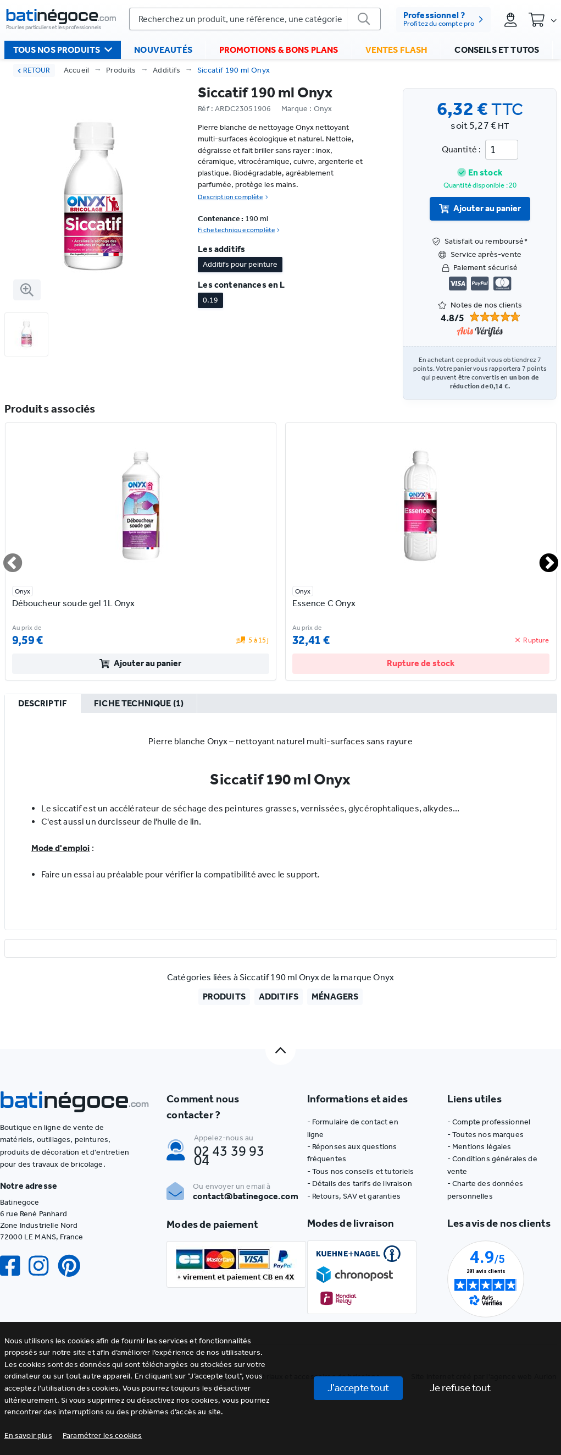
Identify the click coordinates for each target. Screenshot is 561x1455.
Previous (6, 558)
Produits (121, 70)
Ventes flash (396, 50)
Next (542, 558)
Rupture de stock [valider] (421, 663)
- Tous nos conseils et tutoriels (360, 1171)
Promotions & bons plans (278, 50)
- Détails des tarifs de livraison (359, 1183)
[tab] (43, 704)
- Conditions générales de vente (492, 1165)
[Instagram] (43, 1266)
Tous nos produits (63, 49)
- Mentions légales (479, 1146)
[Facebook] (14, 1266)
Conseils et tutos (496, 50)
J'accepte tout (358, 1387)
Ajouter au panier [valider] (480, 208)
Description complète (233, 197)
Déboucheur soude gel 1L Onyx (73, 603)
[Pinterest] (74, 1266)
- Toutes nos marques (485, 1134)
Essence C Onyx (324, 603)
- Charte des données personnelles (485, 1189)
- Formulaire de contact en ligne (352, 1128)
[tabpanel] (281, 821)
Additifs (167, 70)
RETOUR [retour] (34, 70)
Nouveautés (163, 50)
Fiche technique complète (239, 230)
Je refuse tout (460, 1387)
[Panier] (542, 19)
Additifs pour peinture (240, 264)
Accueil (77, 70)
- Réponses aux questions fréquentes (352, 1152)
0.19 (210, 300)
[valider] (364, 19)
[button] (102, 1435)
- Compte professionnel (489, 1122)
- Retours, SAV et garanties (354, 1196)
